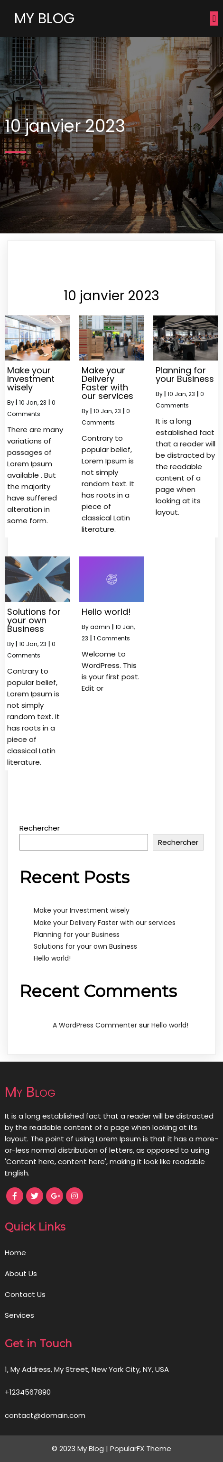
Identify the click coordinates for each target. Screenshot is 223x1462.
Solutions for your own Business (85, 946)
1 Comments (111, 638)
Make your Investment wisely (82, 910)
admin (100, 627)
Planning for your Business (77, 934)
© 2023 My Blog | (81, 1448)
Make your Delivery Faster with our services (105, 922)
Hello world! (52, 958)
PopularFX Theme (140, 1448)
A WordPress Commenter (95, 1025)
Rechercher (39, 828)
